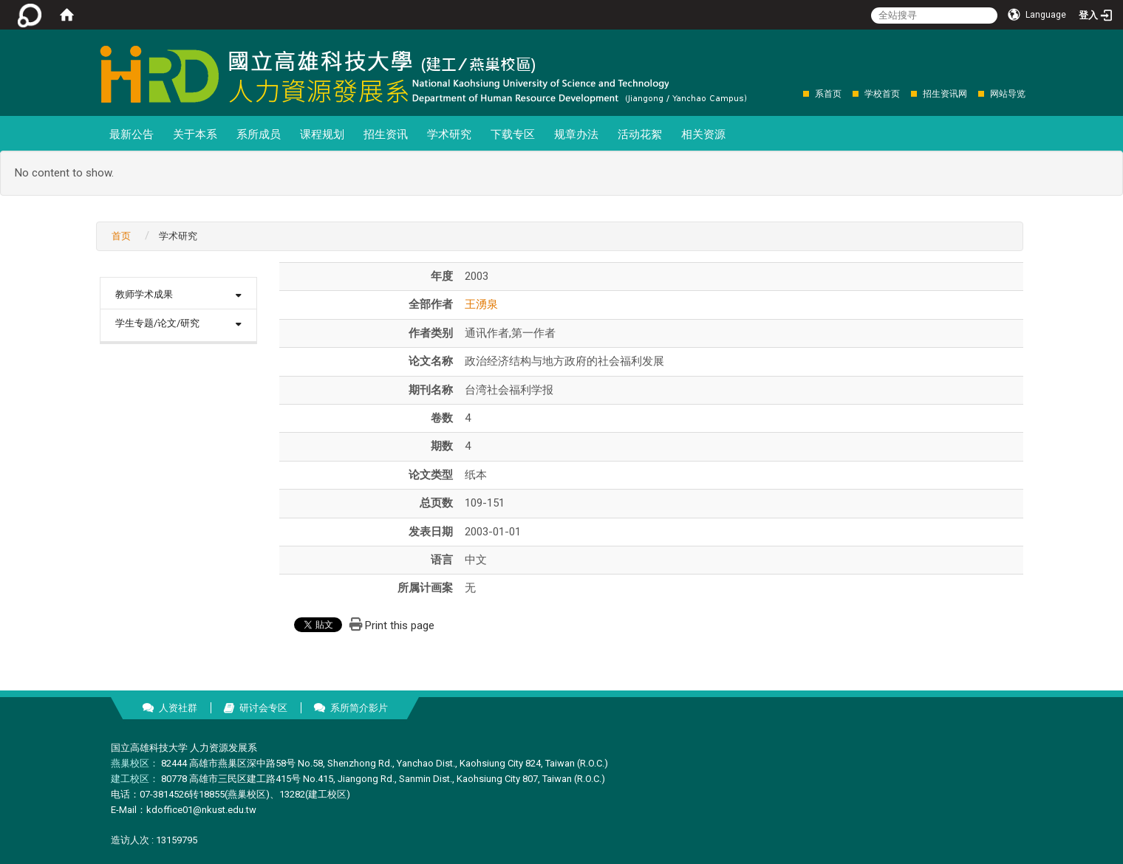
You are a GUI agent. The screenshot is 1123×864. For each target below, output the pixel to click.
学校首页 (882, 94)
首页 (121, 235)
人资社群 (178, 708)
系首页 (828, 94)
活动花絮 (640, 134)
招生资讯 (385, 134)
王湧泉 (481, 304)
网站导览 (1007, 94)
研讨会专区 (263, 708)
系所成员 (258, 134)
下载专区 (513, 134)
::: (795, 93)
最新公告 (131, 134)
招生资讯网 (945, 94)
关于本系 (195, 134)
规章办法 (576, 134)
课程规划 (322, 134)
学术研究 (449, 134)
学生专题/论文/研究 (157, 323)
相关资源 (703, 134)
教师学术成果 (144, 294)
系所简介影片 (359, 708)
